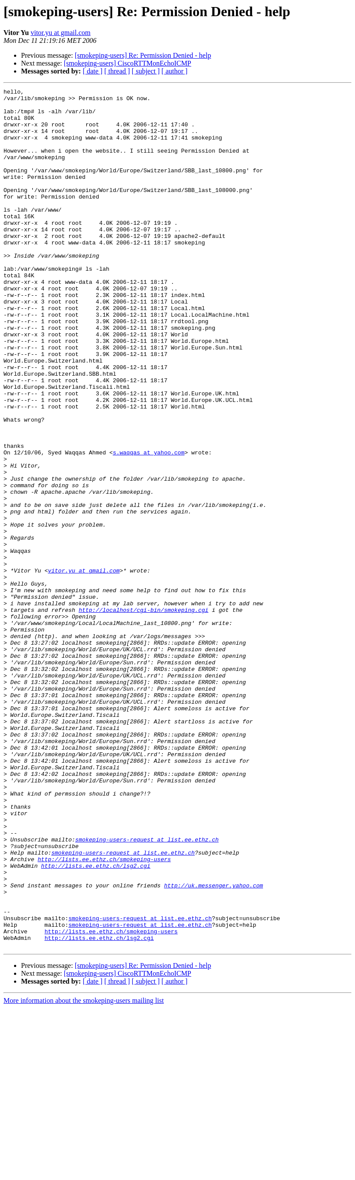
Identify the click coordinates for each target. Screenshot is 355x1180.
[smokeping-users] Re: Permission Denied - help (143, 55)
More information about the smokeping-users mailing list (84, 1172)
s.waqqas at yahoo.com (149, 526)
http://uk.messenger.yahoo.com (213, 1045)
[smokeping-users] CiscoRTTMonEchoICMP (127, 63)
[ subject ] (146, 71)
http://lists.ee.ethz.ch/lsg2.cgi (96, 1022)
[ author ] (175, 71)
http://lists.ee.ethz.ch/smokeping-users (104, 1014)
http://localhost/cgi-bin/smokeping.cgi (143, 715)
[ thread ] (117, 71)
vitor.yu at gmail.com (61, 32)
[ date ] (92, 71)
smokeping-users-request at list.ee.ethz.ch (147, 990)
